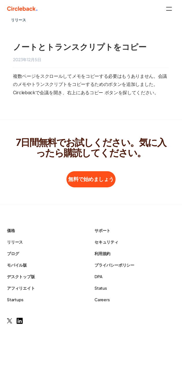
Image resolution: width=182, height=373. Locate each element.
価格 (11, 230)
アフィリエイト (21, 288)
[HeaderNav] (91, 8)
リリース (15, 241)
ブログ (13, 253)
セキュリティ (106, 241)
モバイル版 (17, 264)
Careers (102, 299)
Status (100, 288)
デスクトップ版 (21, 276)
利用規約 (102, 253)
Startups (15, 299)
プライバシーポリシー (114, 264)
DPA (98, 276)
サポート (102, 230)
